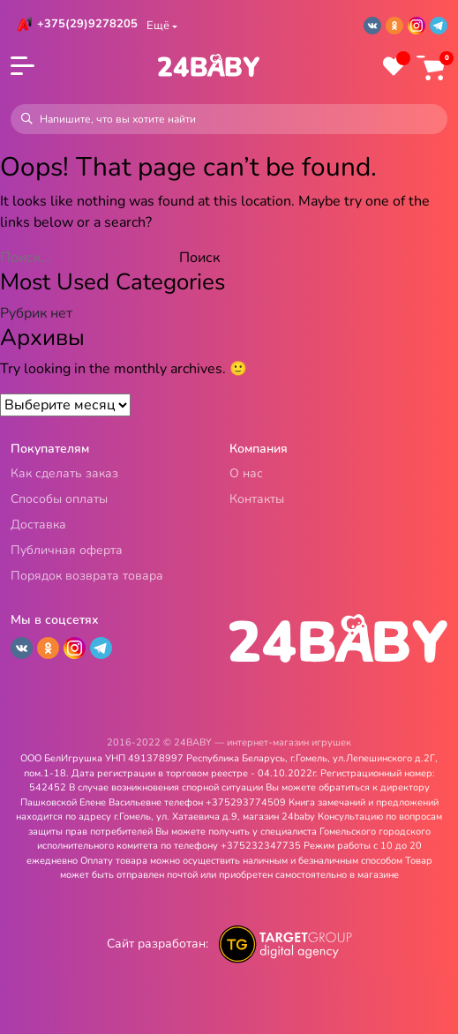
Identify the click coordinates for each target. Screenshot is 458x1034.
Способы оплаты (59, 499)
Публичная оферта (67, 551)
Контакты (256, 499)
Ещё (157, 26)
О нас (246, 474)
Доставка (38, 525)
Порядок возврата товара (87, 576)
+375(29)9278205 (87, 24)
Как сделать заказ (64, 474)
